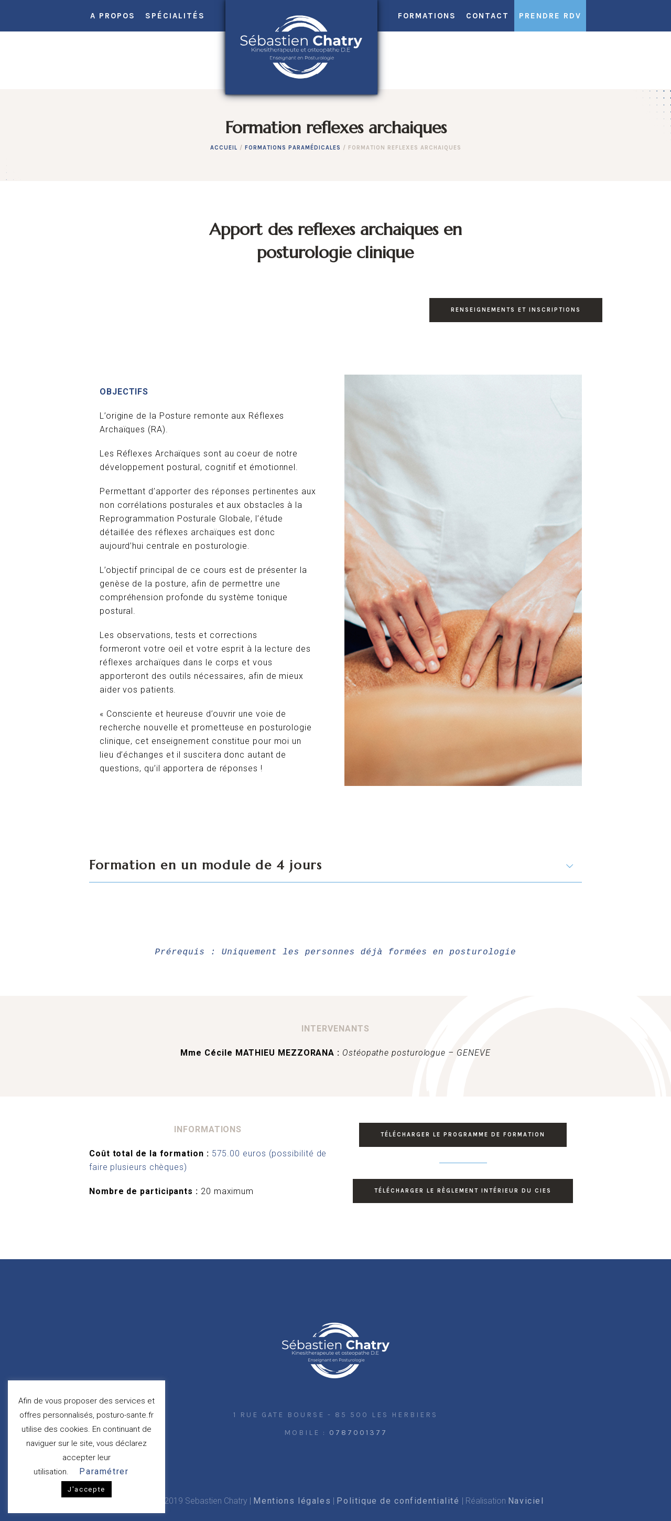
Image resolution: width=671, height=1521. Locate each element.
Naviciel (526, 1501)
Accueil (223, 147)
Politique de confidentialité (398, 1501)
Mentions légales (292, 1501)
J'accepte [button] (86, 1489)
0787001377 (358, 1432)
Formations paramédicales (293, 147)
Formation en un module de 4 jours (205, 865)
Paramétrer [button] (103, 1471)
